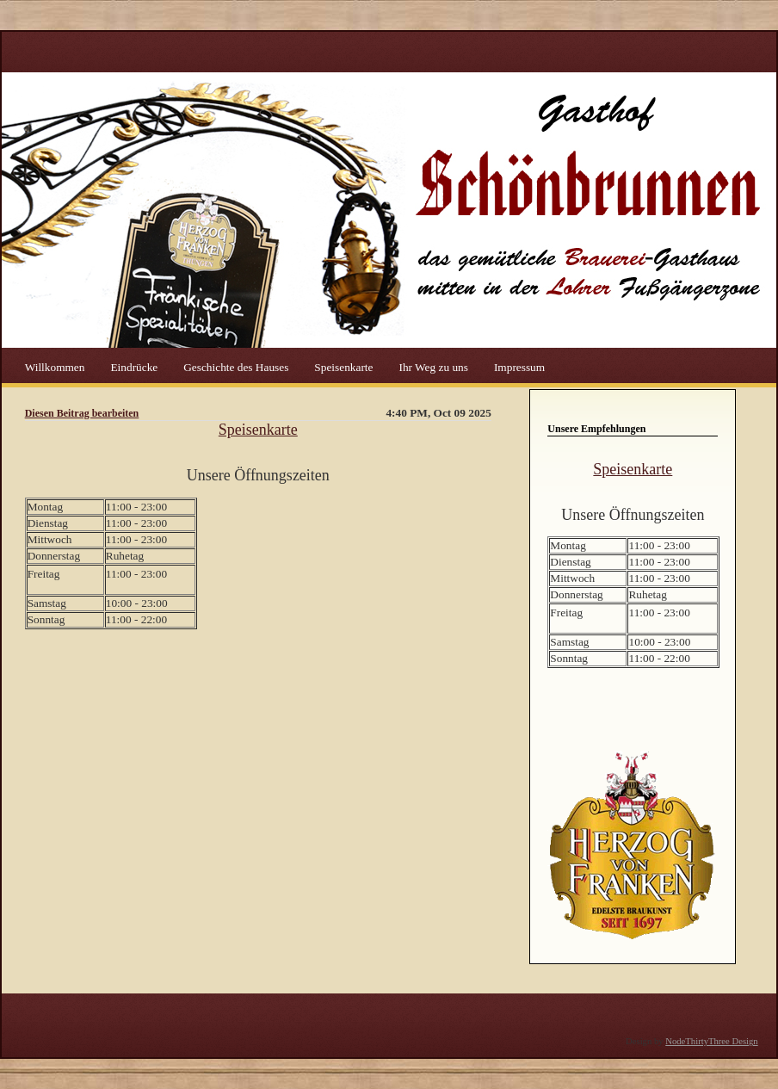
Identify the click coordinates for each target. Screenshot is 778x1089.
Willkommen (56, 366)
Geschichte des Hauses (237, 366)
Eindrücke (135, 366)
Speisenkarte (344, 366)
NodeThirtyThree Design (711, 1041)
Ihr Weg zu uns (434, 366)
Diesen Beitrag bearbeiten (82, 413)
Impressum (519, 366)
